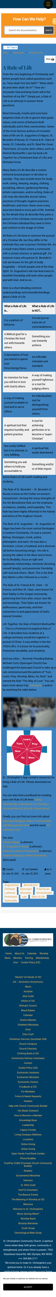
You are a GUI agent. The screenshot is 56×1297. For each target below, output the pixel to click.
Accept (28, 1287)
